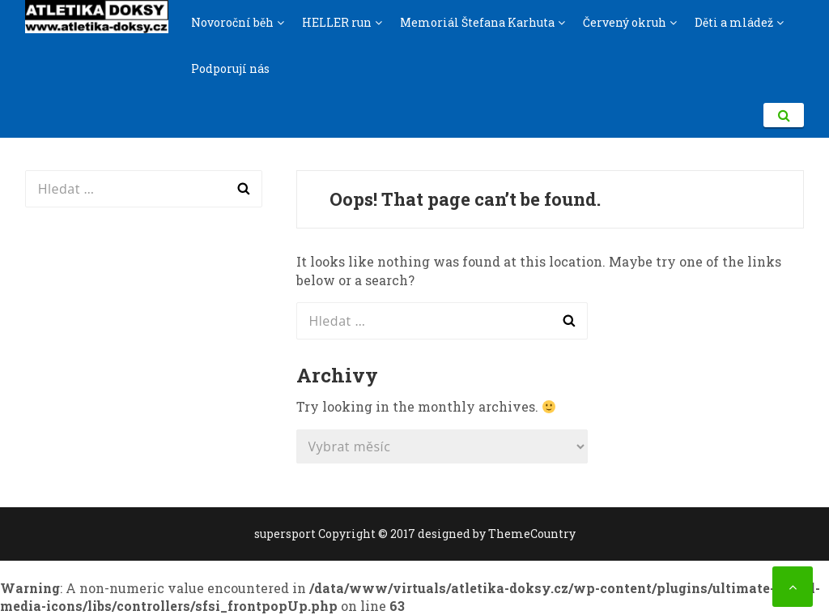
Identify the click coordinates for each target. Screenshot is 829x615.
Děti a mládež (734, 22)
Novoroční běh (232, 22)
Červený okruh (624, 22)
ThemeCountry (532, 533)
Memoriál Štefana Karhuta (477, 22)
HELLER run (337, 22)
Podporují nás (230, 68)
